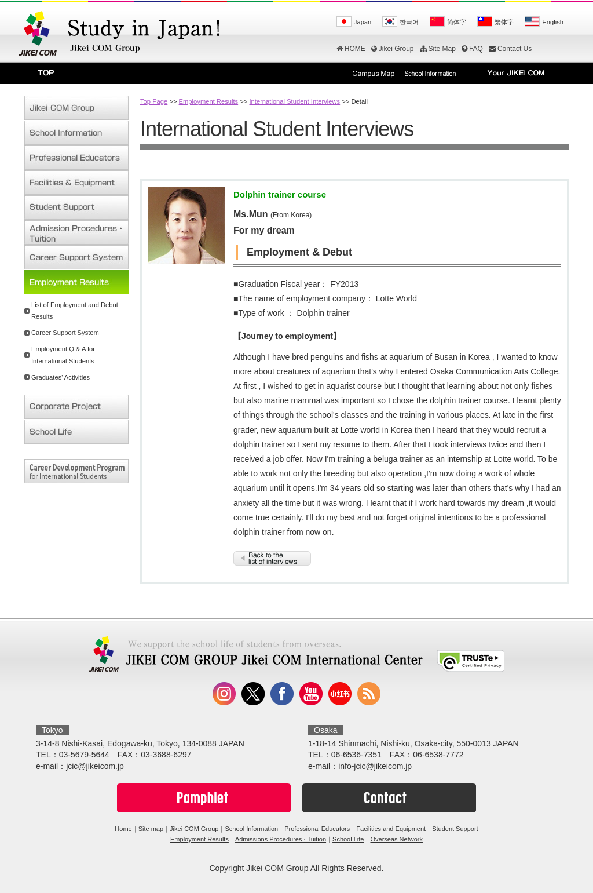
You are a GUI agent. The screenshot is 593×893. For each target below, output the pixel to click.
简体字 (456, 22)
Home (123, 828)
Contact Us (510, 49)
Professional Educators (317, 828)
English (552, 22)
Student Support (455, 828)
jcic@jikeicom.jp (95, 766)
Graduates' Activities (60, 377)
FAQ (472, 49)
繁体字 (504, 22)
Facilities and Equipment (391, 828)
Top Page (153, 101)
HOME (350, 49)
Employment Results (209, 101)
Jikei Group (392, 49)
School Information (251, 828)
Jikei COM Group (194, 828)
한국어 (409, 22)
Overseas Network (396, 839)
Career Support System (65, 332)
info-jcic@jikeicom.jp (375, 766)
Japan (362, 22)
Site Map (438, 49)
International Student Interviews (294, 101)
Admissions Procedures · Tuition (280, 839)
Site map (150, 828)
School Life (348, 839)
